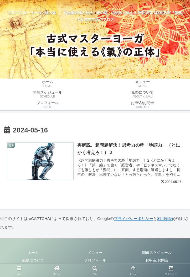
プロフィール (95, 260)
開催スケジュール (157, 252)
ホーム (33, 252)
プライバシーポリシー (133, 218)
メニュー (95, 252)
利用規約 (165, 218)
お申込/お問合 (156, 260)
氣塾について (33, 260)
